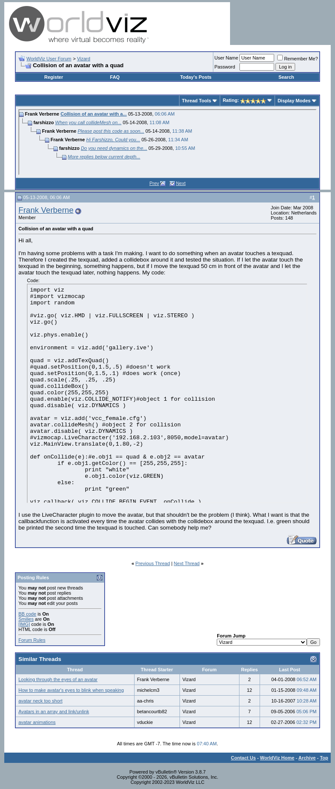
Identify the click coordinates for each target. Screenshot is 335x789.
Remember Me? (297, 58)
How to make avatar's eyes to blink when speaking (71, 690)
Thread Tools (196, 100)
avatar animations (37, 722)
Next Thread (187, 563)
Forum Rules (31, 640)
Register (53, 77)
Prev (154, 183)
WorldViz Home (277, 757)
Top (324, 757)
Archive (307, 757)
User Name (227, 57)
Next (181, 183)
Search (286, 77)
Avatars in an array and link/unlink (53, 711)
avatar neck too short (40, 700)
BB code (27, 613)
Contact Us (243, 757)
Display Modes (294, 100)
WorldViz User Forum (49, 58)
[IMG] (24, 624)
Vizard (83, 58)
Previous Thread (152, 563)
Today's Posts (195, 77)
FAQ (115, 77)
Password (225, 66)
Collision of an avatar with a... (93, 113)
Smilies (25, 619)
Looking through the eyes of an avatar (58, 679)
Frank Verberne (46, 209)
